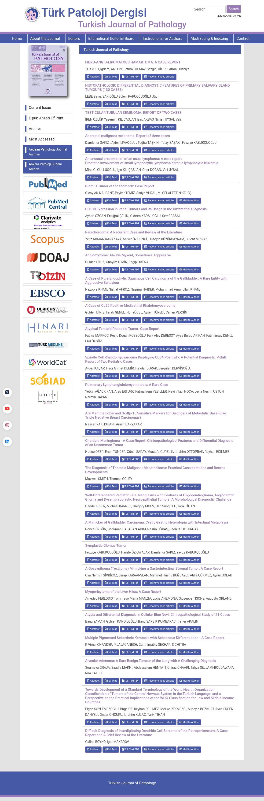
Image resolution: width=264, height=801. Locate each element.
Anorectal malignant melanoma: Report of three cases (127, 136)
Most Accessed (42, 139)
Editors (74, 38)
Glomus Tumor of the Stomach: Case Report (119, 186)
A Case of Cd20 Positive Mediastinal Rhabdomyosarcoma (130, 305)
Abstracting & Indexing (209, 38)
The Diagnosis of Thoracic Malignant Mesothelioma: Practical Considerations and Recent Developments (155, 470)
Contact (242, 38)
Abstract (93, 76)
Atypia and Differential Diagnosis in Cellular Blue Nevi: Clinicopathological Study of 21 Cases (157, 615)
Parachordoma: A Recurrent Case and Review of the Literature (133, 232)
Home (17, 38)
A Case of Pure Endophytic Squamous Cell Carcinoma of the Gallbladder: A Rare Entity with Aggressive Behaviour (156, 280)
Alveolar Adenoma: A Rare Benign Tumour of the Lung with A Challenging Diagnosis (150, 661)
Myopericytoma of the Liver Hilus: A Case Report (123, 592)
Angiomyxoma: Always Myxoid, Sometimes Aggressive (128, 255)
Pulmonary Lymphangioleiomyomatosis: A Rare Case (126, 385)
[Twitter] (7, 392)
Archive (35, 128)
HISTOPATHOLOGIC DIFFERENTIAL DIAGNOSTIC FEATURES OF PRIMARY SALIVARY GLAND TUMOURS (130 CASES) (157, 87)
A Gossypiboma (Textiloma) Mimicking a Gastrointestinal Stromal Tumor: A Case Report (154, 568)
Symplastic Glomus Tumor (106, 545)
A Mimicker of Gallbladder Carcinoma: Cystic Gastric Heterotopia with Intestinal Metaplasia (156, 522)
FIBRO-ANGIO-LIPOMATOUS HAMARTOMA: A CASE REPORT (132, 62)
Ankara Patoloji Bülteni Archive (45, 166)
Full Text (111, 76)
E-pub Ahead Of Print (46, 118)
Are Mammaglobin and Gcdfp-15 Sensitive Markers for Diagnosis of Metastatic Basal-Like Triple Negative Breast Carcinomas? (155, 415)
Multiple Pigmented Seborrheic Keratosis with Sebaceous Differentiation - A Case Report (154, 638)
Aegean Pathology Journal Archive (48, 152)
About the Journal (45, 38)
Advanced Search (229, 16)
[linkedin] (7, 441)
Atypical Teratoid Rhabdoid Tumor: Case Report (122, 329)
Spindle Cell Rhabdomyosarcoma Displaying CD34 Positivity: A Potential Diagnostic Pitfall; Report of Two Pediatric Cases (156, 359)
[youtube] (7, 408)
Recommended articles (159, 76)
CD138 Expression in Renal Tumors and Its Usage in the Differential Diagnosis (146, 209)
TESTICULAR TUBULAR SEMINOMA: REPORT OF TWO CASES (133, 113)
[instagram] (7, 425)
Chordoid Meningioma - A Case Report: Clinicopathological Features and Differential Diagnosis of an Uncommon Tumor (159, 443)
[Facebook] (7, 376)
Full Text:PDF (130, 76)
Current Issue (40, 107)
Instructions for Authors (162, 38)
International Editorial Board (111, 38)
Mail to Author (189, 200)
